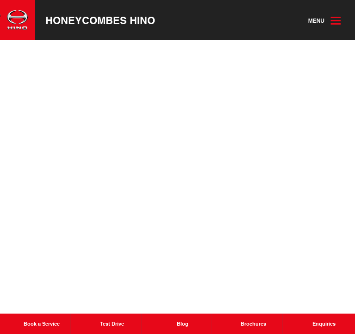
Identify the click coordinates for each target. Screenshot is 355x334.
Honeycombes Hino (100, 20)
